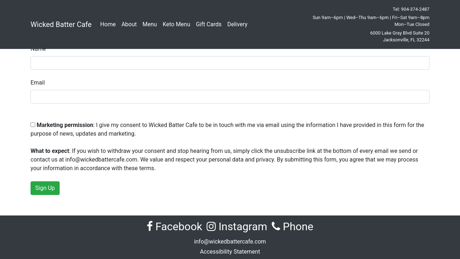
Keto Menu (176, 24)
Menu (150, 24)
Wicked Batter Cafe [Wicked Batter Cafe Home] (61, 24)
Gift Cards (208, 24)
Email (38, 82)
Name (38, 48)
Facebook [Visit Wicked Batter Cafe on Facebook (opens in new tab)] (174, 226)
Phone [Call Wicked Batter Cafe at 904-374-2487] (292, 226)
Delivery (237, 24)
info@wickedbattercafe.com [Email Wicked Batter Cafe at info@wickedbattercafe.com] (230, 241)
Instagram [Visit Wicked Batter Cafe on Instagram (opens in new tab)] (237, 226)
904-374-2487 (415, 9)
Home (108, 24)
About (129, 24)
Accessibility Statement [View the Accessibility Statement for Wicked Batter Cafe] (230, 251)
